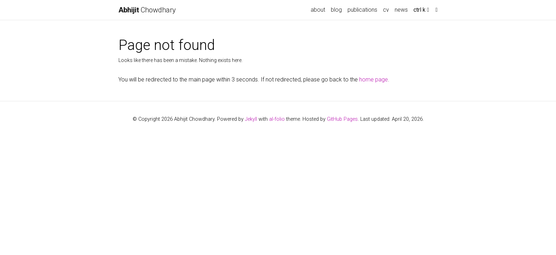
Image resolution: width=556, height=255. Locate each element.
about (318, 9)
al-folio (277, 119)
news (401, 9)
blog (336, 9)
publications (362, 9)
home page (373, 79)
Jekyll (251, 119)
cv (386, 9)
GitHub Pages (342, 119)
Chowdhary (147, 10)
